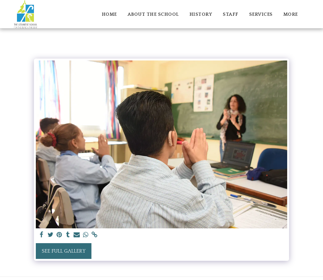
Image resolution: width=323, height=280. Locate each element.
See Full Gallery (63, 251)
